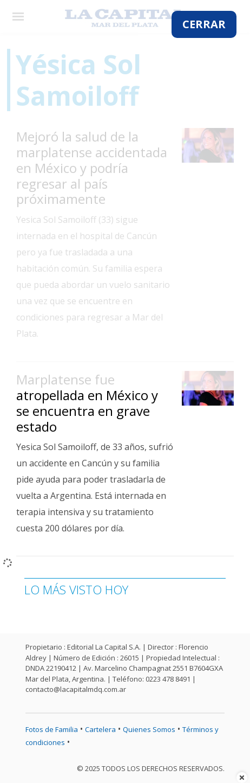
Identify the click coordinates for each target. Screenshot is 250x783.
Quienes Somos (149, 729)
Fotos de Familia (51, 729)
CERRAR (204, 24)
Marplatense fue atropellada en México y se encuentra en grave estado (87, 402)
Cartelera (100, 729)
